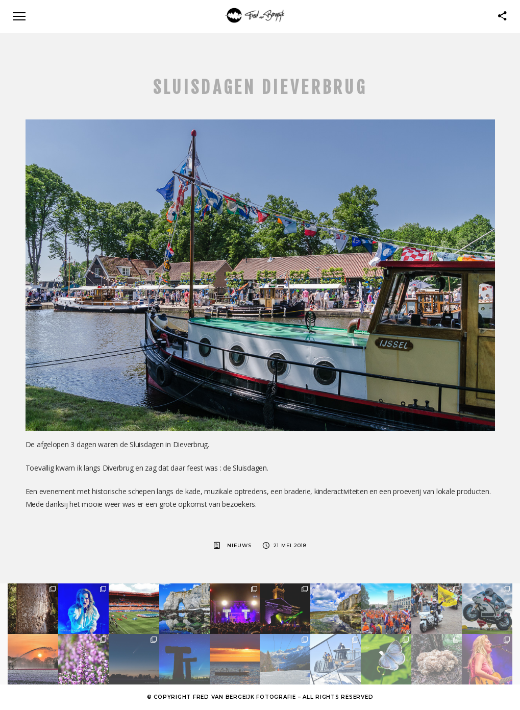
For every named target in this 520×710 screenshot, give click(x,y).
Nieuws (239, 545)
